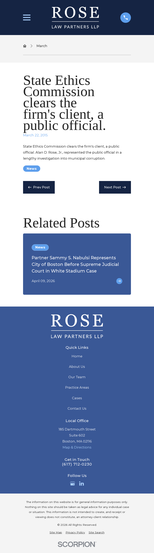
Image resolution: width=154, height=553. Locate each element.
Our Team (77, 377)
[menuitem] (56, 532)
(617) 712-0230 (77, 464)
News (32, 169)
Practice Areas (77, 387)
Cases (77, 398)
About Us (77, 367)
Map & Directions (77, 447)
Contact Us (77, 408)
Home (77, 356)
